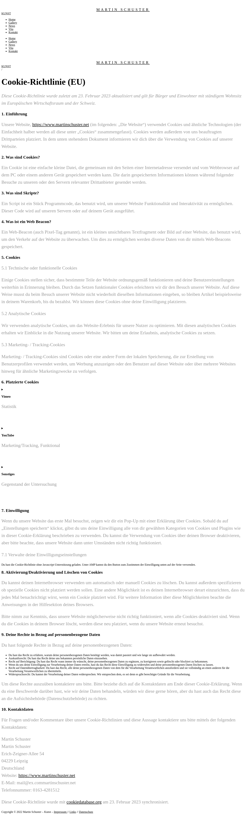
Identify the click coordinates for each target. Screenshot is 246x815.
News (12, 25)
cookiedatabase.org (83, 801)
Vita (11, 29)
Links (73, 811)
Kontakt (13, 32)
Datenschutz (86, 811)
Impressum (60, 811)
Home (12, 19)
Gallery (13, 22)
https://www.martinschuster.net (60, 124)
